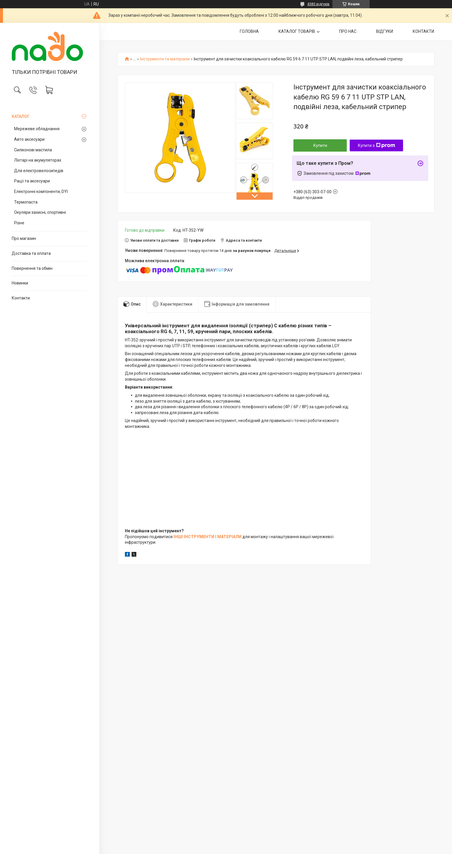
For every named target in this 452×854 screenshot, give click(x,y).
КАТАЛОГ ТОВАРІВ (296, 31)
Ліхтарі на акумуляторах (37, 160)
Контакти (21, 298)
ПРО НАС (347, 31)
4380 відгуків (318, 4)
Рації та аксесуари (32, 181)
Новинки (20, 283)
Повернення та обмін (32, 268)
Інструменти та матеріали (165, 59)
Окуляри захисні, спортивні (40, 212)
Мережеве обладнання (37, 128)
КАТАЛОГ (21, 116)
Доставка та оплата (31, 253)
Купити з (376, 145)
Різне (19, 223)
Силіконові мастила (33, 150)
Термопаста (26, 202)
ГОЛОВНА (249, 31)
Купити (320, 145)
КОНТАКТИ (423, 31)
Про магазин (24, 238)
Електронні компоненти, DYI (41, 191)
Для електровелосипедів (38, 170)
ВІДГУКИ (384, 31)
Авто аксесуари (29, 139)
